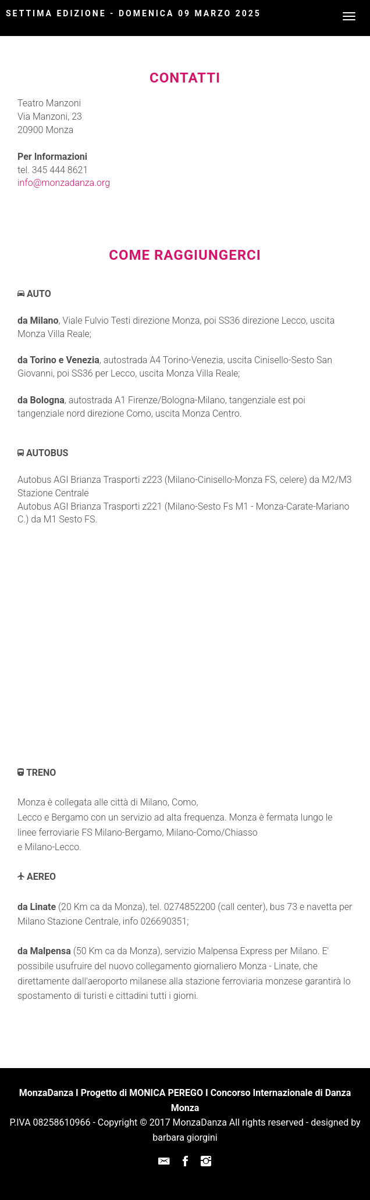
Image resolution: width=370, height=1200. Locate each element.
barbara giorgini (184, 1137)
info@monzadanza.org (63, 182)
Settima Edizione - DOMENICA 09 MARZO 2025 (133, 13)
